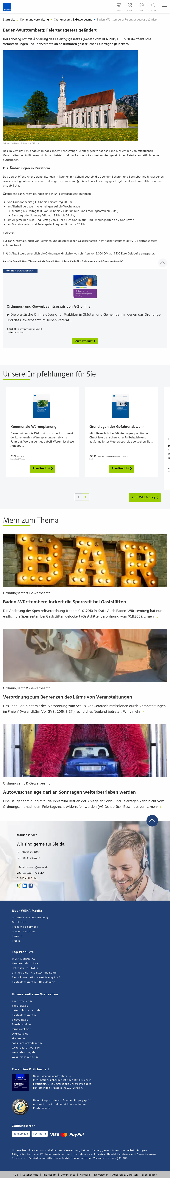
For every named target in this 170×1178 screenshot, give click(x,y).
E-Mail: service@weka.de (32, 867)
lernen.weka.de (21, 1029)
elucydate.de (20, 1020)
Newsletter (101, 1175)
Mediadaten (149, 1175)
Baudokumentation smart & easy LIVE (36, 977)
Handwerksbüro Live (25, 963)
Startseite (9, 19)
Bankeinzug (20, 1134)
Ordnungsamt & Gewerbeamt (73, 19)
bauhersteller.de (22, 1001)
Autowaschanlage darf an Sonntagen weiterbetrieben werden (69, 792)
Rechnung (39, 1134)
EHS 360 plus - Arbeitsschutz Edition (35, 973)
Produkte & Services (25, 927)
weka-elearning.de (23, 1052)
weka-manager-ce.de (25, 1057)
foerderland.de (21, 1025)
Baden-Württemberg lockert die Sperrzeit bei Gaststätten (64, 602)
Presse (16, 941)
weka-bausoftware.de (26, 1048)
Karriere (17, 936)
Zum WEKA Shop (145, 497)
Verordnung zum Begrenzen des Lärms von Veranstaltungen (67, 697)
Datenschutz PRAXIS (25, 968)
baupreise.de (20, 1006)
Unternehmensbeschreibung (30, 918)
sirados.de (18, 1038)
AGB (15, 1175)
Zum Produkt (43, 468)
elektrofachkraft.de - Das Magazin (33, 982)
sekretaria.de (20, 1034)
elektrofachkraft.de (24, 1015)
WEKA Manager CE (23, 959)
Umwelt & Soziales (23, 932)
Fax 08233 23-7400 (28, 858)
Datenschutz (30, 1175)
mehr (153, 617)
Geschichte (19, 922)
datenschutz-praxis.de (26, 1011)
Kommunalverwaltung (35, 19)
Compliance (68, 1175)
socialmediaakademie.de (27, 1043)
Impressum (49, 1175)
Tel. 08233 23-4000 (28, 852)
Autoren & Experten (125, 1175)
